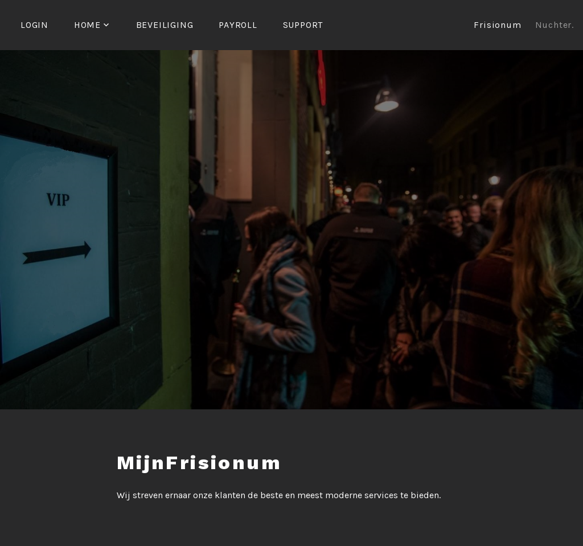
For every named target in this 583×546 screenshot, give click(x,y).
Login (34, 24)
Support (303, 24)
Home (87, 24)
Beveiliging (165, 24)
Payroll (238, 24)
